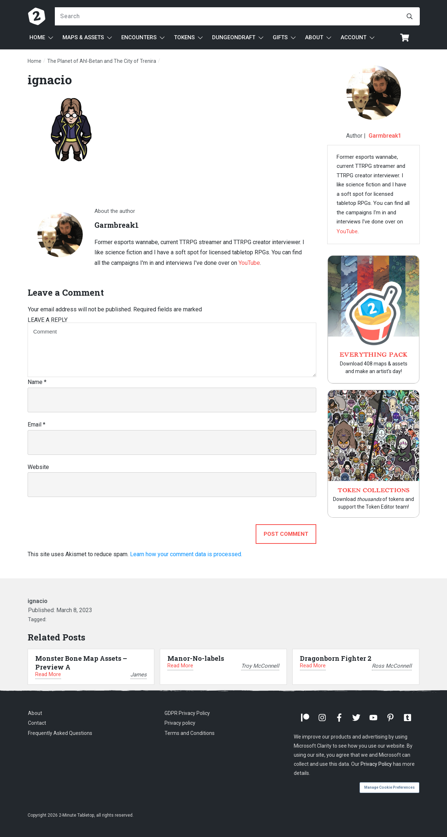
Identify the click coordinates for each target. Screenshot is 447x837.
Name (37, 382)
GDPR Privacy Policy (187, 713)
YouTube (249, 262)
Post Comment (286, 534)
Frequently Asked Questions (60, 733)
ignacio (50, 79)
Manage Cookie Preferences (389, 787)
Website (38, 467)
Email (36, 424)
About (35, 713)
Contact (37, 723)
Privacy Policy (376, 764)
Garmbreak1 (385, 135)
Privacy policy (179, 723)
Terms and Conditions (189, 733)
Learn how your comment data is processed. (186, 554)
